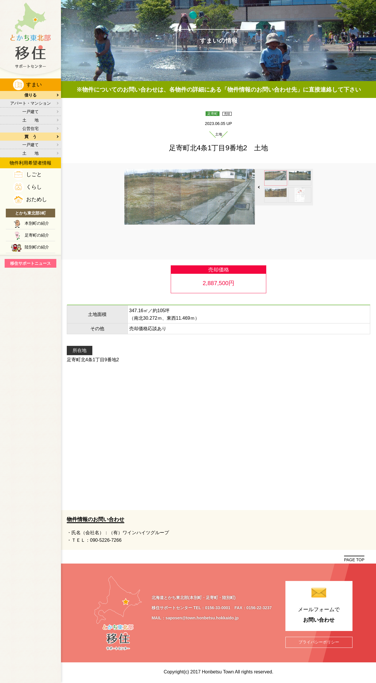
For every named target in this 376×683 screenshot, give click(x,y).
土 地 (30, 120)
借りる (30, 95)
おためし (36, 199)
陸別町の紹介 (37, 247)
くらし (34, 187)
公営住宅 (30, 128)
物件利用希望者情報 (30, 162)
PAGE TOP (354, 559)
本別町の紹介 (37, 223)
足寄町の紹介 (37, 235)
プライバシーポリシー (318, 642)
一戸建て (30, 111)
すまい (34, 84)
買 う (30, 136)
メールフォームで (318, 616)
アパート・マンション (30, 103)
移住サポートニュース (30, 263)
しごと (34, 174)
